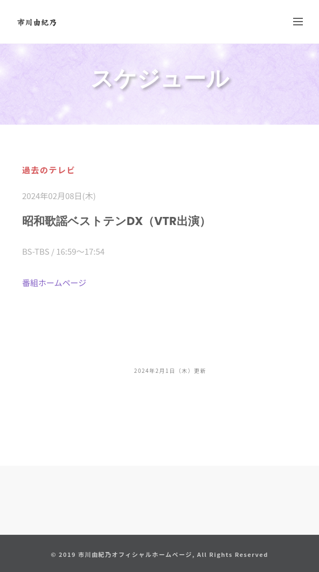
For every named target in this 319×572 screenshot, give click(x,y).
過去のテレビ (48, 169)
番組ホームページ (54, 282)
